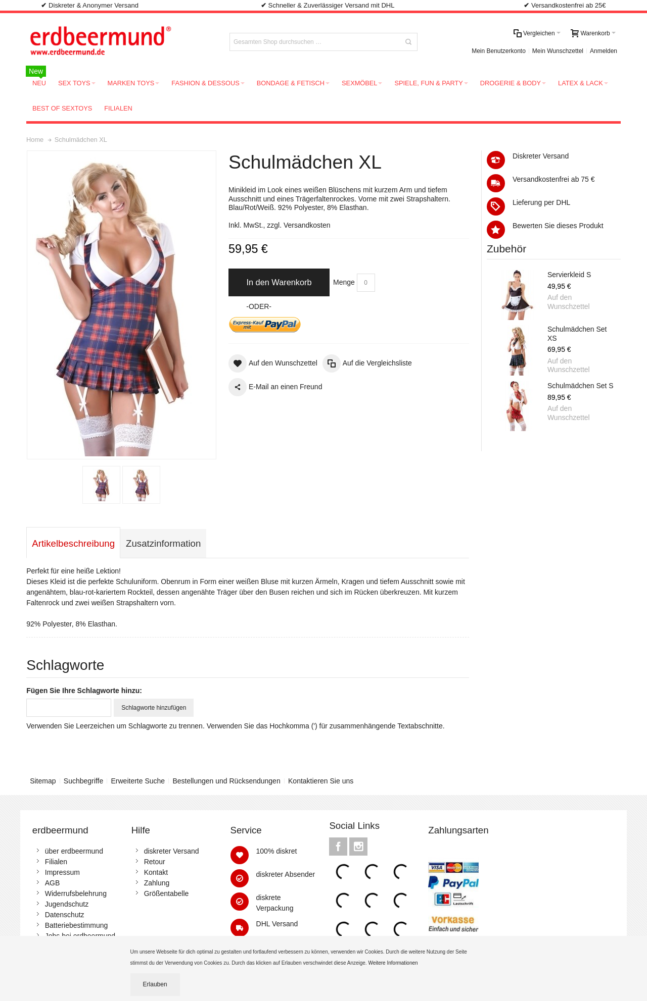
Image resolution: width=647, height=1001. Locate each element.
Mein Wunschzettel (557, 51)
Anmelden (603, 51)
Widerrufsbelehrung (76, 893)
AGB (52, 883)
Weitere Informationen (393, 963)
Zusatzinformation (163, 543)
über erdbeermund (74, 851)
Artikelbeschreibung (73, 543)
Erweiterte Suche (138, 781)
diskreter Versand (171, 851)
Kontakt (156, 872)
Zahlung (157, 883)
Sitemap (43, 781)
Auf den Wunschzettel (568, 301)
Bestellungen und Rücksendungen (226, 781)
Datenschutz (64, 915)
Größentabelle (166, 893)
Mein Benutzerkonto (499, 51)
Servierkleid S (569, 275)
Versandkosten (307, 225)
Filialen (56, 862)
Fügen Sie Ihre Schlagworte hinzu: (84, 691)
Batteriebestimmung (76, 925)
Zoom (121, 305)
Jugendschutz (66, 904)
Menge (344, 282)
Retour (154, 862)
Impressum (62, 872)
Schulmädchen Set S (580, 386)
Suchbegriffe (83, 781)
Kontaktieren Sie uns (320, 781)
